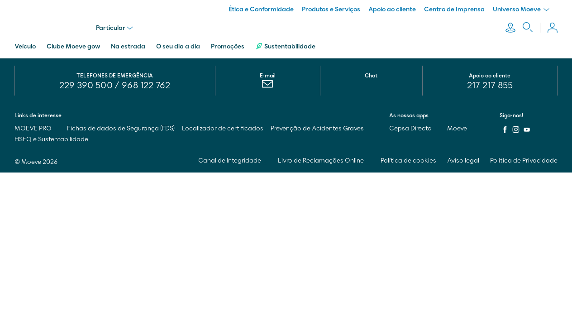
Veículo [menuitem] (25, 46)
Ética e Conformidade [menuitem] (261, 9)
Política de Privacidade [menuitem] (524, 161)
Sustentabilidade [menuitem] (285, 46)
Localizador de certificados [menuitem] (222, 128)
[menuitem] (268, 86)
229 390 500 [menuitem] (86, 85)
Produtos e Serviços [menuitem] (331, 9)
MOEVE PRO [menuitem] (37, 128)
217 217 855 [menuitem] (490, 85)
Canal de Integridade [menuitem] (232, 161)
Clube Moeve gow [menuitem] (73, 46)
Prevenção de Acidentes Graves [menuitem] (317, 128)
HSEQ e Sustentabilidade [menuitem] (51, 139)
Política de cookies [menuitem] (408, 161)
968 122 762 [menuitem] (146, 85)
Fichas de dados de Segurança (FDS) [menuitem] (121, 128)
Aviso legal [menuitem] (463, 161)
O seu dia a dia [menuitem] (178, 46)
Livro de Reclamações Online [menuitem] (324, 161)
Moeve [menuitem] (461, 128)
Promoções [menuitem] (227, 46)
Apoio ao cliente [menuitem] (392, 9)
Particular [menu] (114, 28)
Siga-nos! (511, 115)
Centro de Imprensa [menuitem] (454, 9)
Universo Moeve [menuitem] (521, 9)
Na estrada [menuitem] (128, 46)
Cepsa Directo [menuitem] (414, 128)
